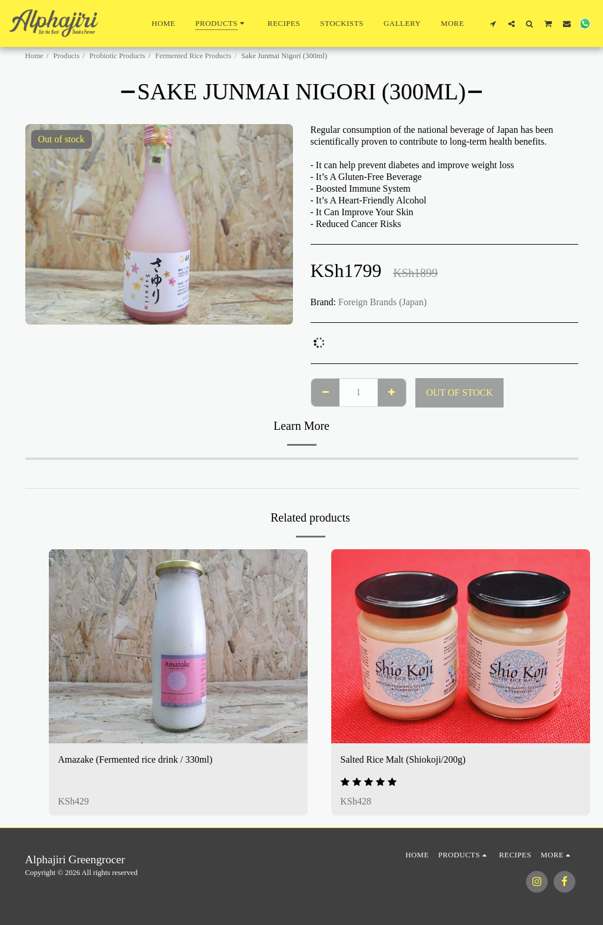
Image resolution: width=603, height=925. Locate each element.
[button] (493, 23)
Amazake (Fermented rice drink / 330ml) (135, 759)
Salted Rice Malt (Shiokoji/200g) (403, 759)
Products (67, 56)
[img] (178, 646)
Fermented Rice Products (193, 56)
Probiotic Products (117, 56)
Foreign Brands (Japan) (382, 302)
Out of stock (459, 393)
